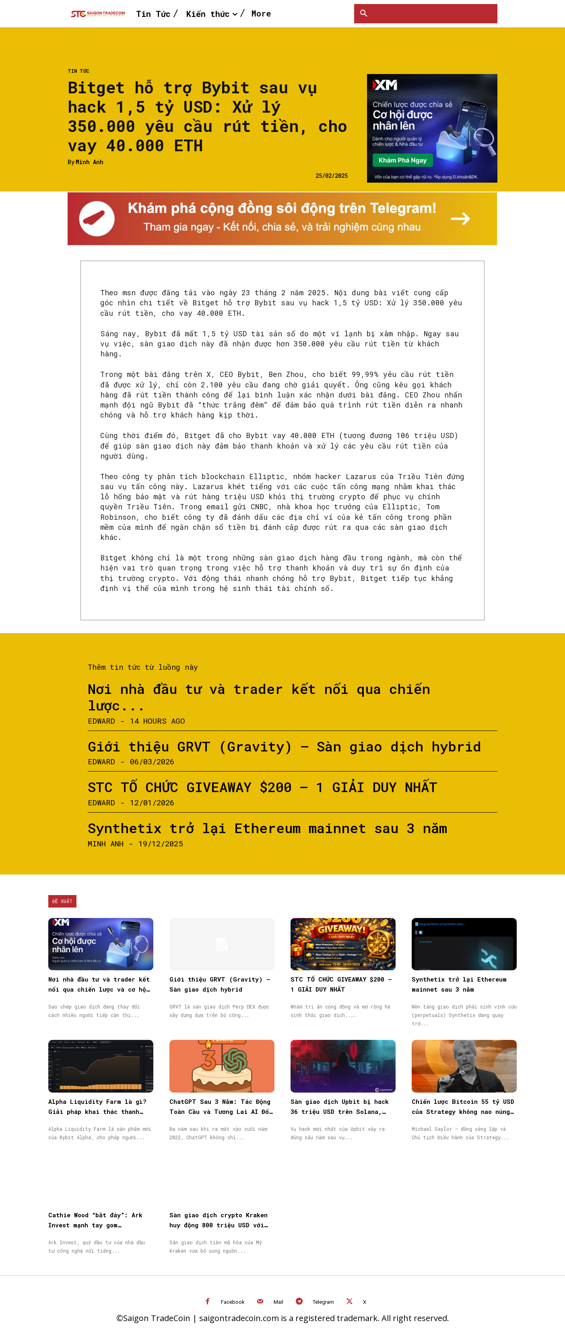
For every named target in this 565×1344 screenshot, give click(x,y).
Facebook (233, 1302)
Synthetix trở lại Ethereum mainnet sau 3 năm (267, 828)
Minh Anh (89, 162)
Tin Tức (78, 71)
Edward (101, 721)
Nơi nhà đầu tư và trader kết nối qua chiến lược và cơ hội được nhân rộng (99, 989)
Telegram (323, 1302)
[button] (363, 13)
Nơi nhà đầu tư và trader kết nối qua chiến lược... (259, 696)
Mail (278, 1302)
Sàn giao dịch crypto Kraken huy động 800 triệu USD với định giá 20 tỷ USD (218, 1225)
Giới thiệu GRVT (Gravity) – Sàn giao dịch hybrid (284, 746)
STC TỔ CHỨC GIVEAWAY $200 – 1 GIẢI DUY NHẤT (262, 787)
